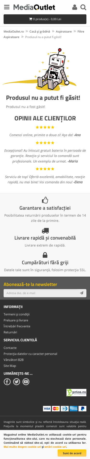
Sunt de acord (72, 453)
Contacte (10, 348)
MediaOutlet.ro (14, 31)
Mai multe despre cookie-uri (22, 446)
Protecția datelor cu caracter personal (30, 354)
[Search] (83, 7)
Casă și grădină (40, 31)
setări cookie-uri (55, 446)
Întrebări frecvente (17, 326)
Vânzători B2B (14, 360)
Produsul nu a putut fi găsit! (43, 37)
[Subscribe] (81, 293)
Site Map (10, 366)
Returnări (10, 332)
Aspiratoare (64, 31)
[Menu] (7, 7)
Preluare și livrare (16, 320)
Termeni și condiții (17, 314)
